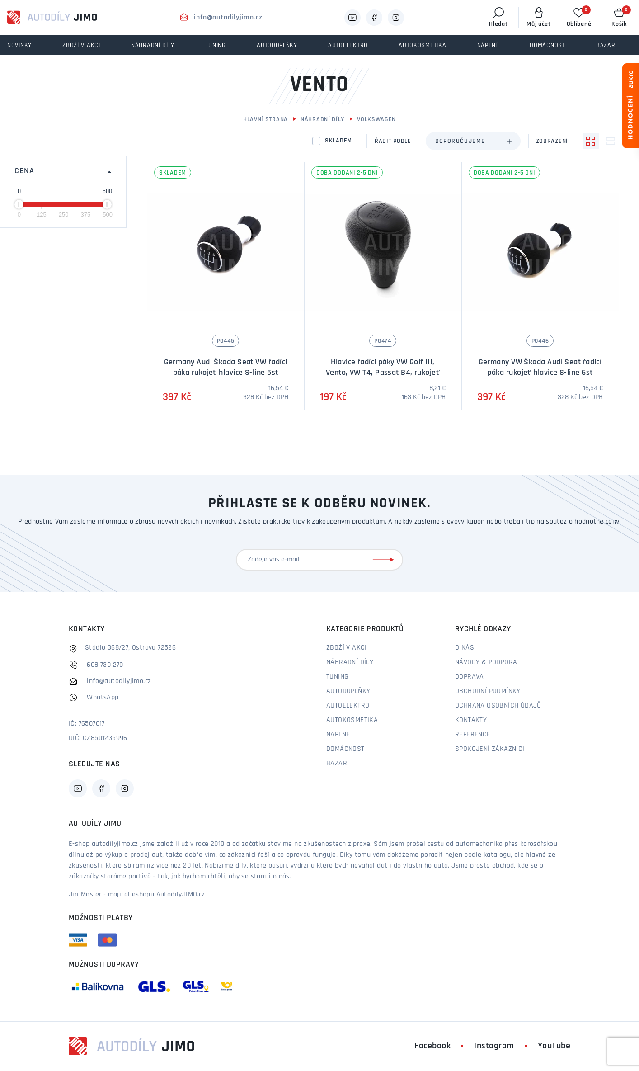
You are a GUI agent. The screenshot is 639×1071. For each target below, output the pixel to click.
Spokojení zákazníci (490, 749)
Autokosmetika (352, 720)
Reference (473, 734)
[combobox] (473, 141)
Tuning (337, 676)
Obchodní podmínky (488, 691)
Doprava (469, 676)
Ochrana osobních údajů (498, 705)
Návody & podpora (486, 662)
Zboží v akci (346, 647)
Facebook (432, 1046)
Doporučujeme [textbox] (460, 141)
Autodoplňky (348, 691)
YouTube (554, 1046)
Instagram (494, 1046)
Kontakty (471, 720)
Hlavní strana (265, 119)
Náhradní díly (322, 119)
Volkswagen (376, 119)
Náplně (338, 734)
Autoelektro (347, 705)
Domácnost (345, 749)
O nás (464, 647)
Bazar (336, 763)
